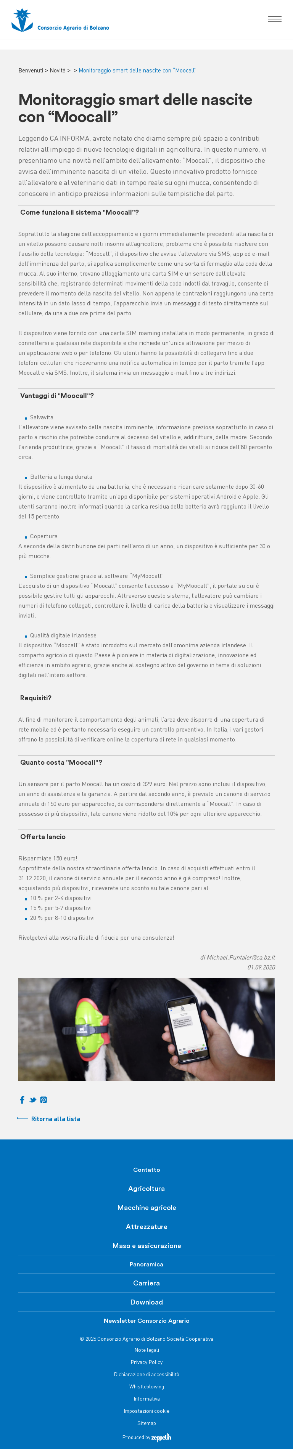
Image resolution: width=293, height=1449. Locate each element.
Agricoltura (146, 1188)
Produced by (146, 1437)
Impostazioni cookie (146, 1411)
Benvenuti (30, 71)
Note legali (146, 1350)
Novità (58, 71)
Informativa (147, 1399)
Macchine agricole (146, 1207)
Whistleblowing (146, 1387)
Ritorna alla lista (55, 1119)
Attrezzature (146, 1226)
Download (146, 1302)
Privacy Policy (146, 1362)
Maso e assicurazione (146, 1245)
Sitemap (146, 1423)
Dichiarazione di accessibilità (146, 1374)
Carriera (146, 1283)
